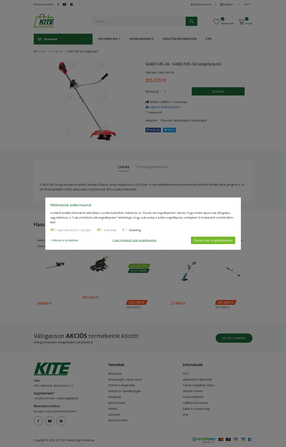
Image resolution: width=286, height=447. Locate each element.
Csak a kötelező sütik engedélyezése (134, 240)
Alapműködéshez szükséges (74, 230)
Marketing (135, 230)
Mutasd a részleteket (64, 240)
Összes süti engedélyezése (213, 240)
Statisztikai (110, 230)
